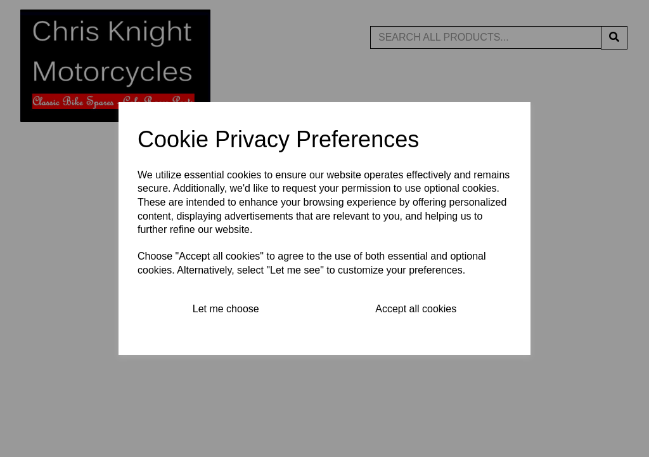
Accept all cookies (415, 308)
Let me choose (226, 308)
